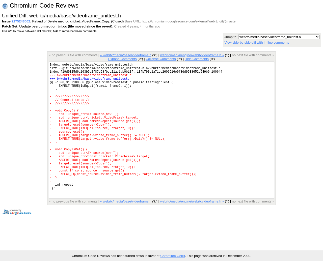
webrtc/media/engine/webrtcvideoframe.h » (192, 55)
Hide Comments (197, 59)
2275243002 (21, 21)
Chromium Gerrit (172, 256)
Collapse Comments (161, 59)
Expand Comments (122, 59)
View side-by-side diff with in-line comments (256, 42)
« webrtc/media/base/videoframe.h (125, 55)
